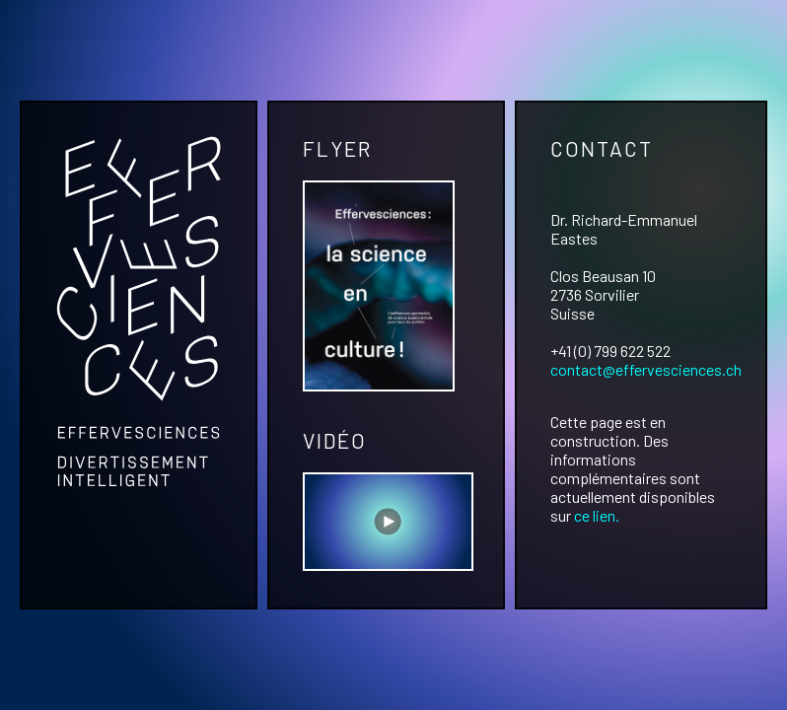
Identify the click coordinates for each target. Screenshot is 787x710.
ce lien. (596, 515)
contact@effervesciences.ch (646, 369)
